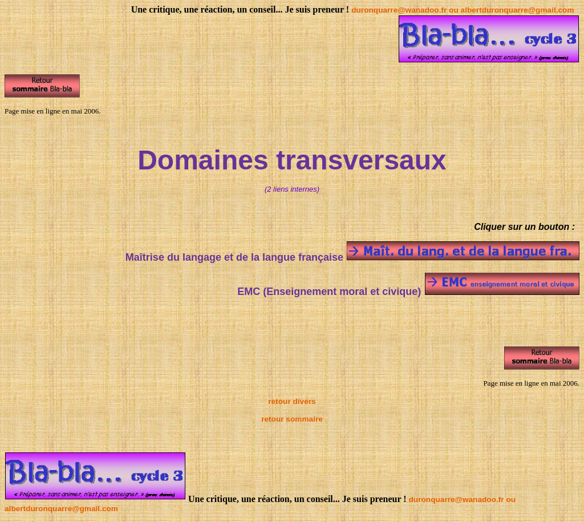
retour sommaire (292, 419)
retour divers (291, 401)
